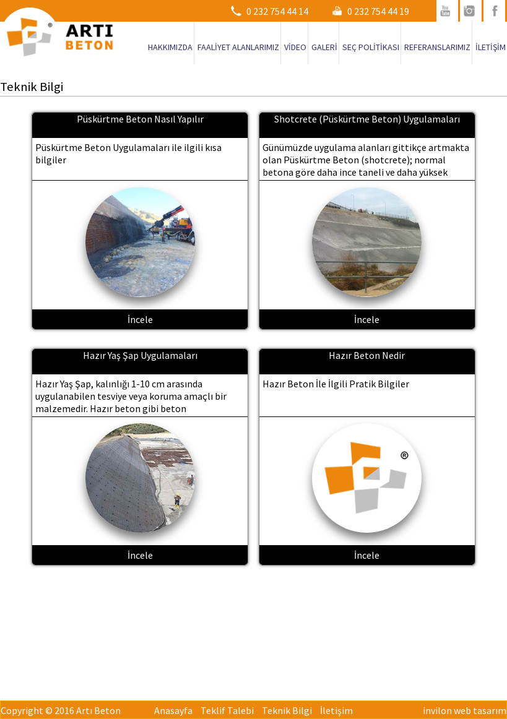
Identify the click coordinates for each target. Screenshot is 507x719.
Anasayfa (173, 710)
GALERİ (324, 47)
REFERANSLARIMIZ (437, 47)
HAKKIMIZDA (170, 47)
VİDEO (295, 47)
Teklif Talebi (227, 710)
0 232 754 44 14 (277, 11)
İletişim (336, 710)
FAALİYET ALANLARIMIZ (238, 47)
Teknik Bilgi (287, 710)
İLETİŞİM (490, 47)
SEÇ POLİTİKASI (370, 47)
